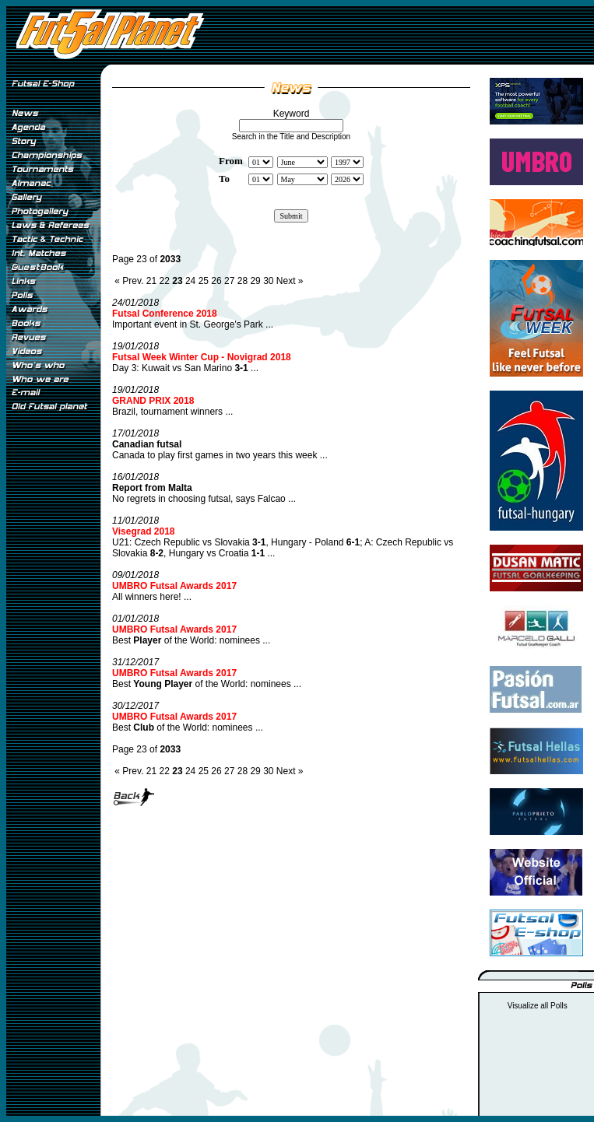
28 (242, 280)
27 (229, 280)
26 (216, 280)
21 (151, 280)
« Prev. (128, 280)
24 (190, 280)
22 (165, 280)
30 (268, 280)
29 (255, 280)
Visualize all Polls (538, 1005)
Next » (290, 280)
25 (204, 280)
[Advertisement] (53, 676)
